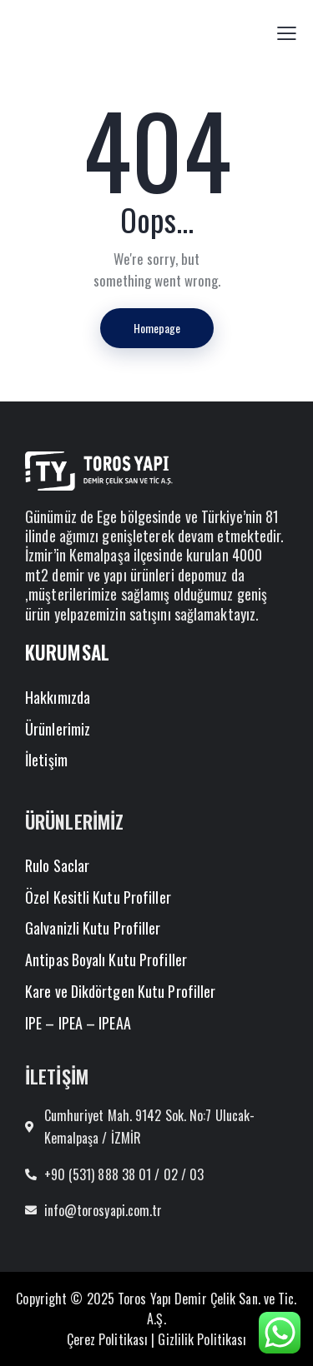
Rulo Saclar (57, 865)
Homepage (157, 328)
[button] (286, 32)
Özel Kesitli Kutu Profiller (98, 897)
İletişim (46, 759)
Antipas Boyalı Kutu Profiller (106, 959)
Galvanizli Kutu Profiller (93, 928)
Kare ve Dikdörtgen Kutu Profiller (120, 991)
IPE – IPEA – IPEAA (78, 1023)
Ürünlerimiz (57, 729)
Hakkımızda (57, 697)
